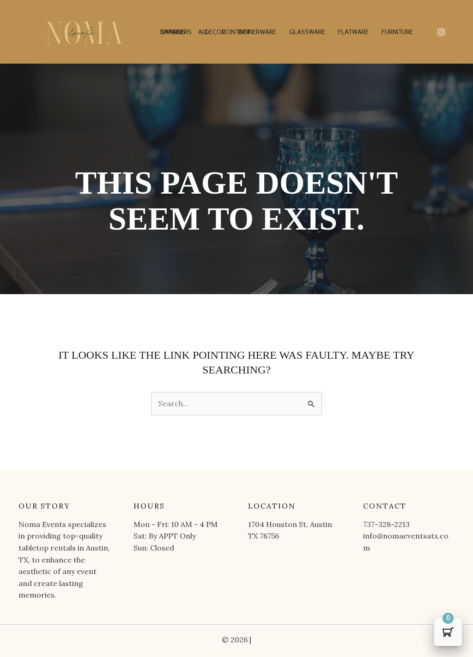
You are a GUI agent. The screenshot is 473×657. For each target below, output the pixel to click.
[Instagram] (441, 32)
